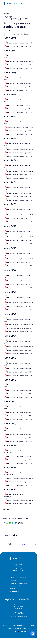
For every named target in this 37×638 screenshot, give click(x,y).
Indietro (6, 13)
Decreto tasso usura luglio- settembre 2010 (20, 215)
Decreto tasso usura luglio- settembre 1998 (20, 478)
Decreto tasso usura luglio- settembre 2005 (20, 324)
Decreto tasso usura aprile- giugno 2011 (19, 196)
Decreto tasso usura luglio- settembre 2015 (20, 105)
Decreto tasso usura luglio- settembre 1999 (20, 456)
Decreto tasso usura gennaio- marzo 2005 (19, 331)
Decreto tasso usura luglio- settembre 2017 (20, 61)
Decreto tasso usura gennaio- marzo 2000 (19, 441)
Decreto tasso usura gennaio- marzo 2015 (19, 112)
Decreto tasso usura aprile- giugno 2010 (19, 218)
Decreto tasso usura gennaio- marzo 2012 (19, 178)
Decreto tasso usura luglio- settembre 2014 (20, 127)
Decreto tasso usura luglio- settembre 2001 (20, 412)
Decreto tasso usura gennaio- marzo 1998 (19, 485)
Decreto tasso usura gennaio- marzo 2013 (19, 156)
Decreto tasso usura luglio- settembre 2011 (20, 193)
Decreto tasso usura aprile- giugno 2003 (19, 372)
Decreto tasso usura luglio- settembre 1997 (20, 500)
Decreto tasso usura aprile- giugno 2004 (19, 350)
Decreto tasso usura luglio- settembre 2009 (20, 237)
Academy (12, 588)
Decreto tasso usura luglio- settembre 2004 (20, 346)
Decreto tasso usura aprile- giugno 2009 (19, 240)
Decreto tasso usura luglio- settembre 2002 (20, 390)
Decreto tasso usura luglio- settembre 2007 (20, 281)
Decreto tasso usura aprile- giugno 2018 (19, 46)
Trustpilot (18, 619)
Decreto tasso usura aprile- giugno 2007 (19, 284)
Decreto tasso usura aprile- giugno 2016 (19, 87)
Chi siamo (12, 577)
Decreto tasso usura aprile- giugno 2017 (19, 65)
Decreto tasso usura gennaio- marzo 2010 (19, 222)
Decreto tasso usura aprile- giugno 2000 (19, 438)
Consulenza (22, 577)
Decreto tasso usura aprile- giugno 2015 (19, 109)
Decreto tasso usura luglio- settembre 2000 (20, 434)
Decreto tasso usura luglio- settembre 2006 (20, 302)
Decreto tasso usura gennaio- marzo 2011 (19, 200)
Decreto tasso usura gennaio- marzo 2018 (19, 43)
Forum (21, 580)
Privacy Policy (10, 628)
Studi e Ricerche (14, 591)
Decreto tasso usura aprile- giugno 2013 (19, 153)
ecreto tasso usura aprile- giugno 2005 (20, 328)
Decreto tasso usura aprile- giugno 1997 (19, 503)
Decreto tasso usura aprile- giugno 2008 (19, 262)
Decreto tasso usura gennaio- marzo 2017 (19, 68)
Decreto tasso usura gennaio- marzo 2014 (19, 134)
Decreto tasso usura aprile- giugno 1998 (19, 482)
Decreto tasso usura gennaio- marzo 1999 (19, 463)
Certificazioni (13, 580)
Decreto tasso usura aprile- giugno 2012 (19, 174)
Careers (12, 586)
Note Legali (18, 628)
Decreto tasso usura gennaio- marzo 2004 (19, 353)
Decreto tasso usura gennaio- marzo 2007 (19, 288)
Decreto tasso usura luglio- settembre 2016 (20, 83)
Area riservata (23, 586)
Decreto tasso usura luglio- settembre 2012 (20, 171)
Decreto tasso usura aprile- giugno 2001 (19, 416)
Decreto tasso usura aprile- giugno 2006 (19, 306)
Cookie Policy (26, 628)
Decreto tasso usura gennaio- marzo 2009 (19, 244)
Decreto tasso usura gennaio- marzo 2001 (19, 419)
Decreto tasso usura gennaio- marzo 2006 (19, 310)
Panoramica (13, 583)
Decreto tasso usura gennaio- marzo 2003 (19, 375)
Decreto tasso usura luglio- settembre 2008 (20, 259)
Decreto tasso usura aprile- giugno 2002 (19, 394)
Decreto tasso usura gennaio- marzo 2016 (19, 90)
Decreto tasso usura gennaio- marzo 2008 (19, 266)
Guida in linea (23, 583)
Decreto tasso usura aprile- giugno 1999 (19, 460)
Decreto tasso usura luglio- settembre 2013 (20, 149)
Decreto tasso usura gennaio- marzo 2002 (19, 397)
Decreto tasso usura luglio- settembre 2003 (20, 368)
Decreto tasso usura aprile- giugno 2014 (19, 131)
